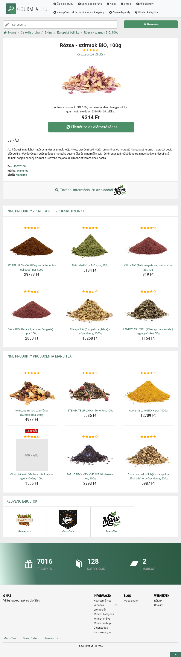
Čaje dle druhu (65, 3)
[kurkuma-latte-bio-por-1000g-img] (148, 391)
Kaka (113, 3)
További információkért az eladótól (90, 190)
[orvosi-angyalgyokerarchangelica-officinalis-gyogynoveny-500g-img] (148, 455)
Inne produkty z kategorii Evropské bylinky (45, 211)
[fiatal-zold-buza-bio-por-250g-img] (90, 246)
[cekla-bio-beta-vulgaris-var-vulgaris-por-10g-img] (148, 246)
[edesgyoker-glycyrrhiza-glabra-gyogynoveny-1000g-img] (90, 310)
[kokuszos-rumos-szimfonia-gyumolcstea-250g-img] (32, 391)
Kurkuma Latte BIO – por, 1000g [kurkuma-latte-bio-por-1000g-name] (148, 410)
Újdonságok (101, 627)
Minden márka (102, 618)
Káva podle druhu (91, 3)
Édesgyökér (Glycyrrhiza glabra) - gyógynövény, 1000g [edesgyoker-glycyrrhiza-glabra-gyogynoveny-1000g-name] (90, 331)
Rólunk (158, 600)
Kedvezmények (102, 632)
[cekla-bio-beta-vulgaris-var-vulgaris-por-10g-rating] (148, 228)
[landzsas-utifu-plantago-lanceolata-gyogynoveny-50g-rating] (148, 292)
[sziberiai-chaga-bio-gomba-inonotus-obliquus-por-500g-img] (32, 246)
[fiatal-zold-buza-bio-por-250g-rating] (90, 228)
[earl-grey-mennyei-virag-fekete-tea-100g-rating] (90, 437)
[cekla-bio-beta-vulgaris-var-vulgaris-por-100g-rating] (32, 292)
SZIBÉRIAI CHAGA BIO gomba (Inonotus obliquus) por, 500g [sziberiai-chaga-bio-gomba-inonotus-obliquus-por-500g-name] (31, 267)
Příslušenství (146, 3)
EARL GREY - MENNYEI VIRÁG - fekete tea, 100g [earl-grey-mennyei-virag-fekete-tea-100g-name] (90, 476)
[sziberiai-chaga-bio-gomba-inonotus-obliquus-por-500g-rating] (32, 228)
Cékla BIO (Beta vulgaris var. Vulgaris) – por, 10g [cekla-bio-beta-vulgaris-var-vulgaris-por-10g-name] (148, 267)
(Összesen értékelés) (90, 54)
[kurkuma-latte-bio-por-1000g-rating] (148, 373)
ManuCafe (30, 638)
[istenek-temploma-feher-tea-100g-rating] (90, 373)
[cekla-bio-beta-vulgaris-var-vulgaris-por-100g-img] (32, 310)
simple (127, 3)
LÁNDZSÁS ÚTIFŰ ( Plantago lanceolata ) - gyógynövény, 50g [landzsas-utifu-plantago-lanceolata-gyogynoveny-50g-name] (148, 331)
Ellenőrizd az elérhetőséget (91, 127)
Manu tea (22, 170)
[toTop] (175, 654)
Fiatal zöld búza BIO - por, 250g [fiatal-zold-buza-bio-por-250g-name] (89, 265)
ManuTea (21, 174)
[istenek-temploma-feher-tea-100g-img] (90, 391)
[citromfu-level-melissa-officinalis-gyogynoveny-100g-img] (32, 455)
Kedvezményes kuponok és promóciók (106, 605)
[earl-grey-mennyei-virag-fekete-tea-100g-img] (90, 455)
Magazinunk (131, 600)
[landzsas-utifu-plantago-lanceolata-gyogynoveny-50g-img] (148, 310)
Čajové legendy (121, 12)
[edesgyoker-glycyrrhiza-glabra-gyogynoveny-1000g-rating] (90, 292)
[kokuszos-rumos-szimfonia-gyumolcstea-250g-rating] (32, 373)
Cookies (158, 605)
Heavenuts (51, 638)
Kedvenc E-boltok (21, 501)
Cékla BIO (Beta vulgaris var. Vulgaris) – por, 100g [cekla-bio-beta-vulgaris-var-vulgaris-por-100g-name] (32, 331)
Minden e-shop (102, 623)
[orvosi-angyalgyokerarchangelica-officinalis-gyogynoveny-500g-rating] (148, 437)
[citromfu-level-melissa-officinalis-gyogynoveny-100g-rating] (32, 437)
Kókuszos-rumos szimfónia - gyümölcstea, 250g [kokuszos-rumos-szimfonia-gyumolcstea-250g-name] (31, 412)
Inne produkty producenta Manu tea (38, 356)
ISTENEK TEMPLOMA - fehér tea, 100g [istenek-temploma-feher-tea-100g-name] (90, 410)
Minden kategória (148, 12)
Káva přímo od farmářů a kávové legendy (80, 12)
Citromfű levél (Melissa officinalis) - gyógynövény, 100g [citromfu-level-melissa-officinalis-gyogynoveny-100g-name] (31, 476)
